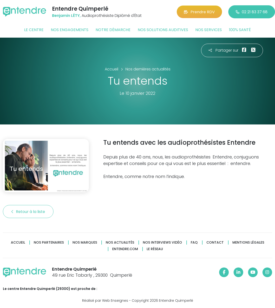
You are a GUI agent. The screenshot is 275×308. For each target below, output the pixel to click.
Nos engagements (69, 30)
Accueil (18, 242)
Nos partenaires (49, 242)
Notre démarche (113, 30)
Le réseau (155, 249)
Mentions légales (248, 242)
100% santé (240, 30)
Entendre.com (125, 249)
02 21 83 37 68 (252, 12)
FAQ (194, 242)
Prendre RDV (199, 12)
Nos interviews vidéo (162, 242)
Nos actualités (120, 242)
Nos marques (84, 242)
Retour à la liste (28, 211)
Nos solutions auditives (163, 30)
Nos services (208, 30)
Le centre (34, 30)
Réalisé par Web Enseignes (105, 300)
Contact (215, 242)
